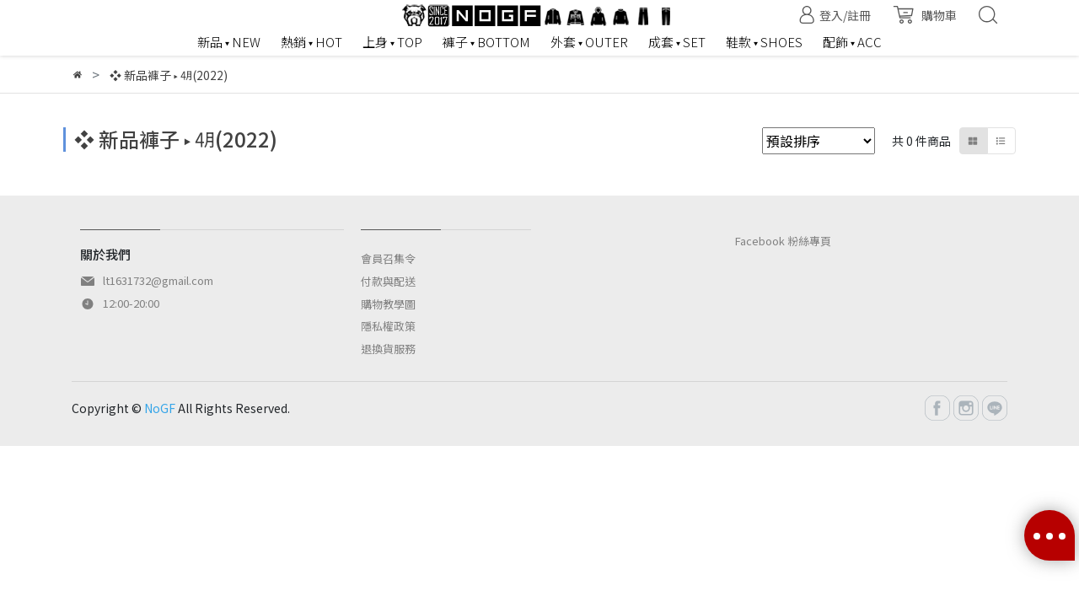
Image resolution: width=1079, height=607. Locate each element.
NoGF (159, 408)
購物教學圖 (388, 304)
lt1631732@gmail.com (158, 280)
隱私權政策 (388, 326)
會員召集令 (388, 258)
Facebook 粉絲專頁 (783, 241)
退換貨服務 (388, 349)
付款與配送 (388, 281)
